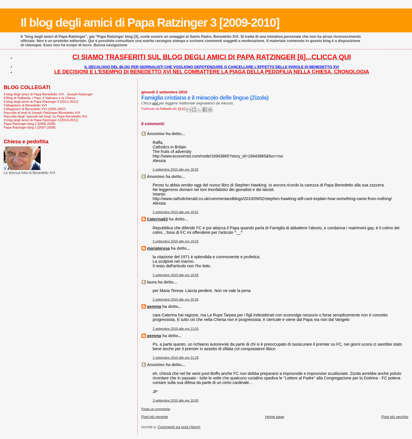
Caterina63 (157, 219)
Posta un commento (155, 409)
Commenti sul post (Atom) (179, 427)
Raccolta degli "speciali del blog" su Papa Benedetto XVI (45, 116)
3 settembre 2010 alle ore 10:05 (176, 400)
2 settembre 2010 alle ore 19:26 (176, 241)
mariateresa (158, 248)
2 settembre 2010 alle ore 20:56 (176, 299)
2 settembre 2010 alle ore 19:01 (176, 212)
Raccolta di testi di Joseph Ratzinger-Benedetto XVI (42, 112)
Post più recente (154, 417)
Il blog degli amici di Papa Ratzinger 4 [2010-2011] (41, 120)
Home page (274, 417)
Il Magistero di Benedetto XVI (25, 105)
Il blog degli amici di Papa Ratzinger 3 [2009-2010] (150, 22)
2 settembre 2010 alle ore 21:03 (176, 328)
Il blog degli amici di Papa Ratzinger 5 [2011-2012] (41, 101)
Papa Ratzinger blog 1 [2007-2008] (29, 127)
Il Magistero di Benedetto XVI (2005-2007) (35, 109)
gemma (154, 306)
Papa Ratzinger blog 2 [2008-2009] (29, 123)
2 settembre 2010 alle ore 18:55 (176, 169)
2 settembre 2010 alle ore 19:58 (176, 275)
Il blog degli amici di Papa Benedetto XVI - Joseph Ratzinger (48, 94)
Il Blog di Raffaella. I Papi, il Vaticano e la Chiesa (39, 98)
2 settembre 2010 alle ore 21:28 (176, 357)
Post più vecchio (394, 417)
